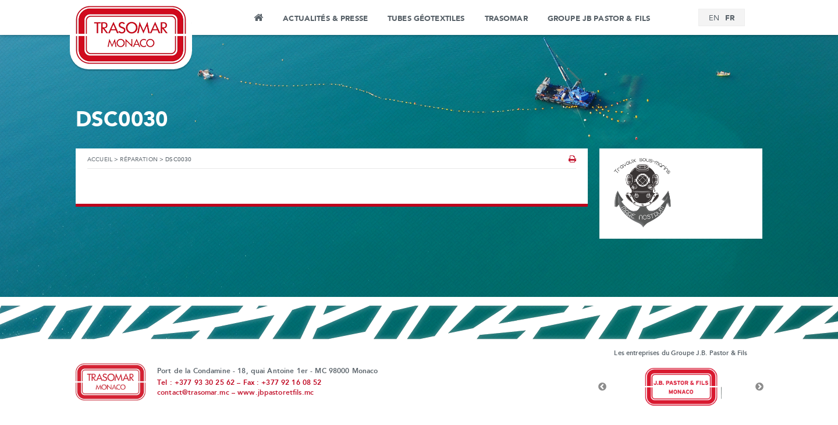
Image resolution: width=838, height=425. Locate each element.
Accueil (258, 19)
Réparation (138, 160)
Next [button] (759, 387)
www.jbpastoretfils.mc (275, 392)
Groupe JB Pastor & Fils (599, 19)
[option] (681, 387)
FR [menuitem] (729, 18)
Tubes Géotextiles (426, 19)
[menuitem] (714, 19)
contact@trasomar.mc (193, 392)
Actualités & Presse (325, 19)
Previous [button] (602, 387)
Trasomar (506, 19)
